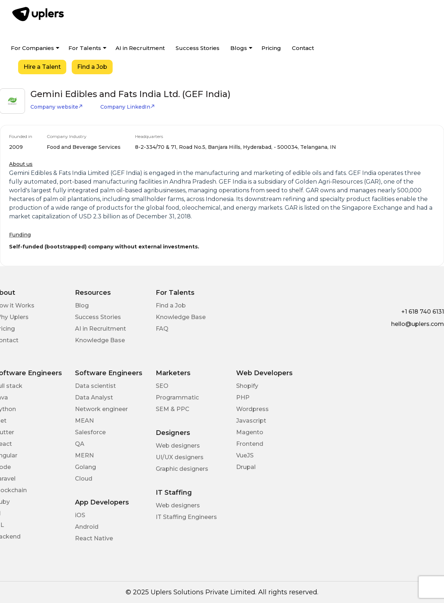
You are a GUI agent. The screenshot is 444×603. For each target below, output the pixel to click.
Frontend (249, 443)
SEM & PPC (172, 409)
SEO (162, 385)
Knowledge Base (100, 340)
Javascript (251, 420)
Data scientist (95, 385)
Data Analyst (94, 397)
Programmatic (177, 397)
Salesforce (90, 432)
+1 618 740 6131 (422, 311)
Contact (303, 48)
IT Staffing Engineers (186, 517)
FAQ (162, 328)
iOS (80, 515)
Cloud (83, 478)
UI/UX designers (180, 457)
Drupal (246, 467)
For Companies (32, 48)
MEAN (84, 420)
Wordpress (252, 409)
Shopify (247, 385)
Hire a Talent (42, 66)
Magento (249, 432)
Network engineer (101, 409)
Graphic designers (182, 468)
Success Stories (197, 48)
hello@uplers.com (417, 324)
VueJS (245, 455)
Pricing (271, 48)
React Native (94, 538)
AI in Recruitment (140, 48)
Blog (82, 305)
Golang (85, 467)
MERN (84, 455)
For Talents (84, 48)
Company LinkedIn (127, 107)
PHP (243, 397)
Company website (56, 107)
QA (79, 443)
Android (87, 526)
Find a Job (92, 66)
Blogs (238, 48)
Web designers (178, 445)
